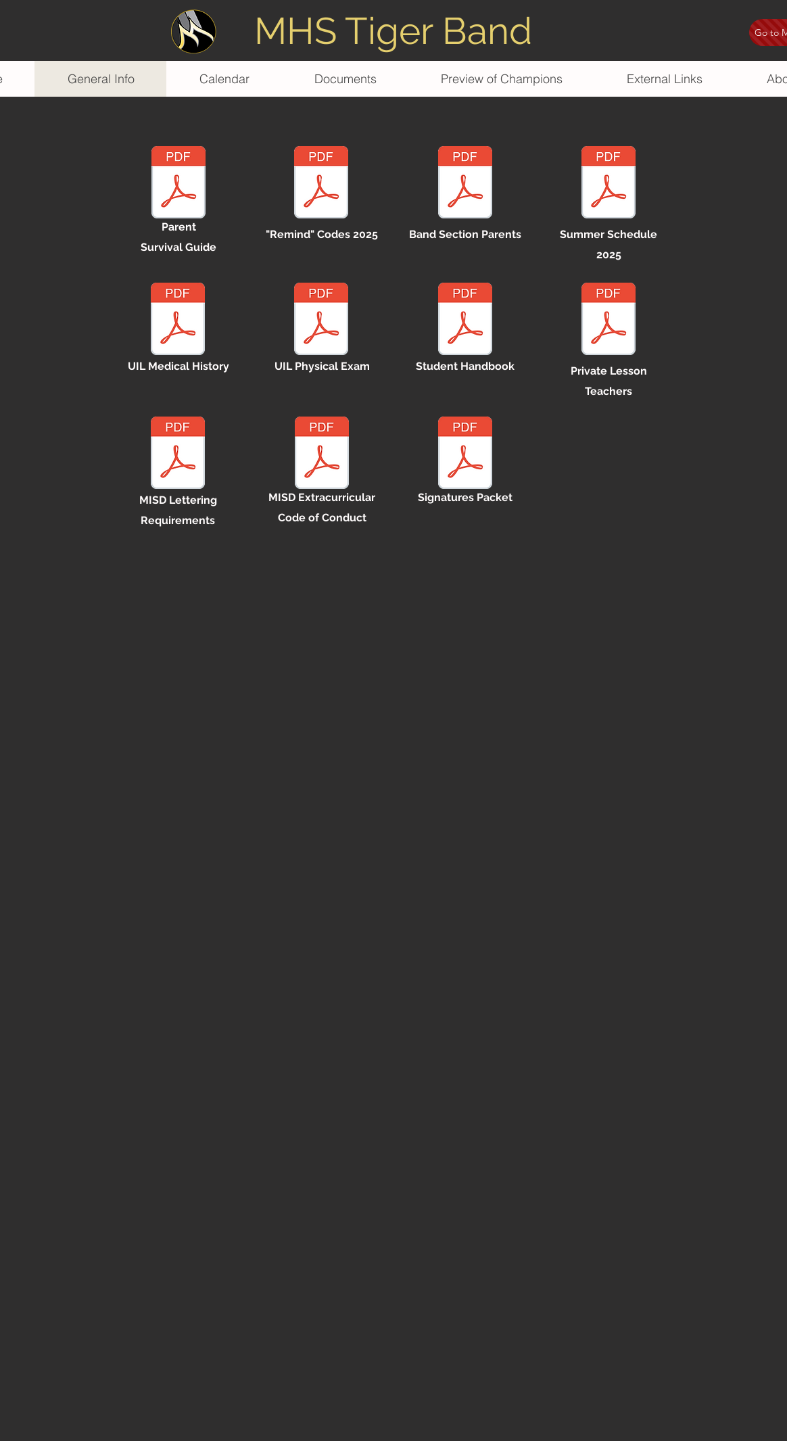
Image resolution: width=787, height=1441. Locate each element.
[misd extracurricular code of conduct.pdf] (321, 454)
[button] (501, 79)
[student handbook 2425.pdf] (465, 320)
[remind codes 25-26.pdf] (321, 184)
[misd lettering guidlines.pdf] (177, 454)
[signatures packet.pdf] (465, 454)
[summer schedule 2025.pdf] (608, 184)
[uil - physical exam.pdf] (321, 320)
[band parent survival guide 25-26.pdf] (178, 184)
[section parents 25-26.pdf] (465, 184)
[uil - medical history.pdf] (177, 320)
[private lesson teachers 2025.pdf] (608, 320)
